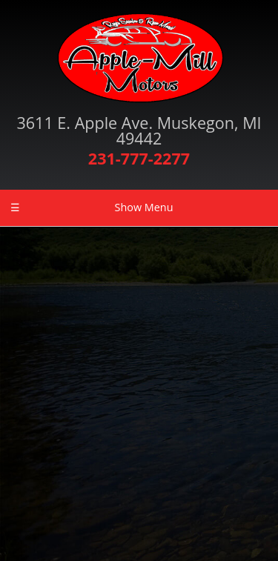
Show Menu (91, 207)
